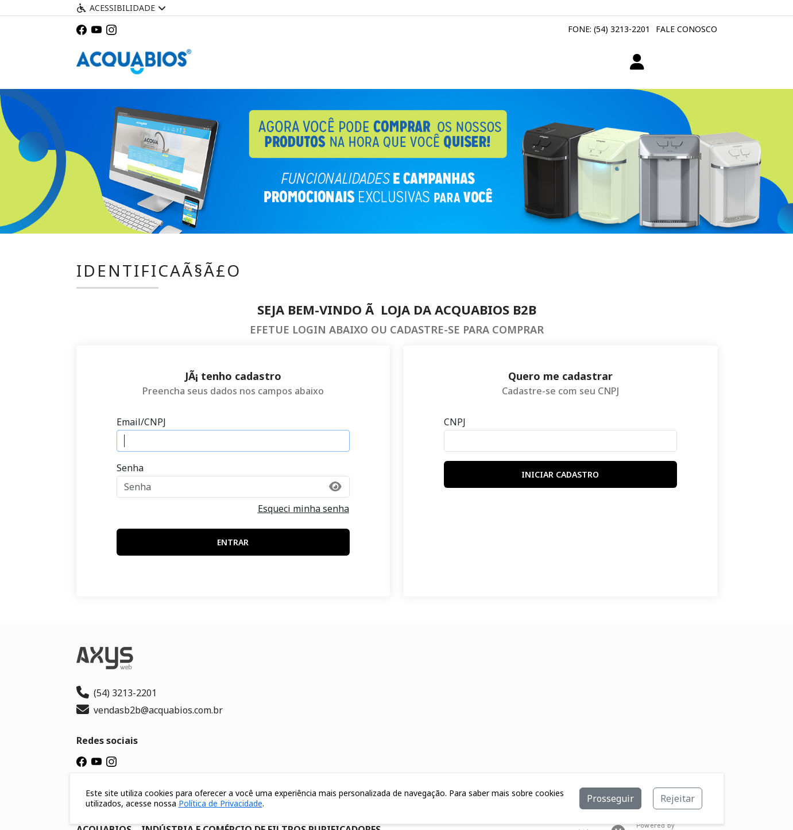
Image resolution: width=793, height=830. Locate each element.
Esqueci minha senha (303, 508)
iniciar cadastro (560, 474)
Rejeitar (677, 798)
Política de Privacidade (220, 803)
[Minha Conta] (637, 62)
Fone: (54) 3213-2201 (609, 29)
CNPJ (455, 422)
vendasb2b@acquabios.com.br (149, 710)
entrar (233, 542)
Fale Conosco (686, 29)
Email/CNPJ (141, 422)
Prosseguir (610, 798)
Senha (130, 467)
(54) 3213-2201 (116, 693)
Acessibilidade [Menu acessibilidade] (121, 7)
